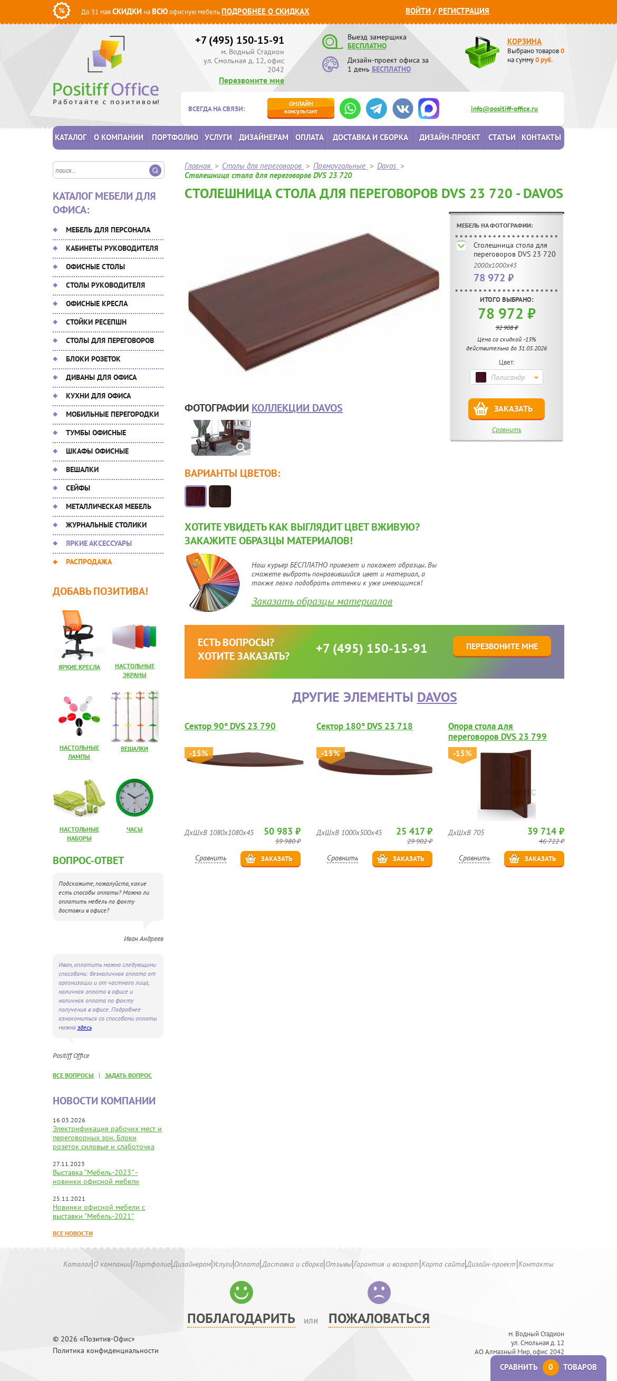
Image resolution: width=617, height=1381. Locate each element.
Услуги (218, 137)
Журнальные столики (106, 525)
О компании (118, 137)
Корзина (524, 41)
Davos (437, 697)
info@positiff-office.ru (504, 108)
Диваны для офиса (101, 377)
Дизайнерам (263, 137)
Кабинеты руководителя (112, 248)
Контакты (541, 137)
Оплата (309, 137)
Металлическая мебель (108, 506)
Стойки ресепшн (96, 322)
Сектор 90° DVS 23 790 (230, 726)
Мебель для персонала (108, 229)
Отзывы (338, 1264)
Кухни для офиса (98, 395)
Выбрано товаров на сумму (535, 55)
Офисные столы (95, 266)
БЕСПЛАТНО (367, 46)
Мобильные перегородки (112, 414)
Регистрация (463, 11)
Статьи (502, 137)
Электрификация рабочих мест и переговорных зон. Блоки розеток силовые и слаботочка (107, 1137)
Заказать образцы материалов (322, 601)
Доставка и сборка (370, 137)
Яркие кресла (79, 667)
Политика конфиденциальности (106, 1350)
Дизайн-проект (449, 137)
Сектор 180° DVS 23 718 (364, 726)
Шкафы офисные (97, 451)
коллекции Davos (297, 408)
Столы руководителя (105, 285)
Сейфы (78, 488)
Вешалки (82, 469)
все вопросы (73, 1075)
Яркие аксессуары (99, 543)
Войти (418, 11)
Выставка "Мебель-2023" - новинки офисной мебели (96, 1177)
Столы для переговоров (110, 340)
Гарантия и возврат (386, 1264)
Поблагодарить (241, 1318)
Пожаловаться (379, 1318)
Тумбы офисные (96, 432)
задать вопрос (128, 1075)
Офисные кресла (97, 303)
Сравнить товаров (548, 1367)
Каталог (70, 137)
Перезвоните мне (251, 80)
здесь (85, 1027)
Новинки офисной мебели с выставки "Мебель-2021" (99, 1211)
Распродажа (89, 561)
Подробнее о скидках (265, 11)
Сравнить (507, 429)
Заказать (513, 408)
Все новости (73, 1233)
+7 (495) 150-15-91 (239, 40)
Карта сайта (443, 1264)
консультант (300, 107)
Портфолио (175, 137)
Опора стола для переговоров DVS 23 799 (497, 731)
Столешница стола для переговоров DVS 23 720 (515, 249)
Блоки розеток (93, 359)
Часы (135, 829)
